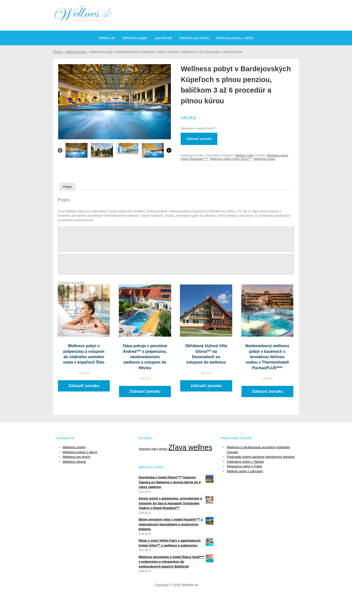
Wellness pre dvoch (194, 38)
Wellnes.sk (106, 38)
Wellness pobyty (134, 38)
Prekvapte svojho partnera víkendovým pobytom (261, 457)
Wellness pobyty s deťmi (235, 38)
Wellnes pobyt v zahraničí (245, 471)
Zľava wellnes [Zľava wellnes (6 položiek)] (190, 447)
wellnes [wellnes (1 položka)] (163, 448)
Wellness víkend (74, 461)
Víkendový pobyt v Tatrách (245, 461)
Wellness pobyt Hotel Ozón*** (231, 159)
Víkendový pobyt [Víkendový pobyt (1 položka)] (148, 448)
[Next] (168, 151)
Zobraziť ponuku (199, 139)
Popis (67, 187)
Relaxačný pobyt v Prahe (244, 466)
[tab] (67, 186)
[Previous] (60, 151)
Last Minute (163, 38)
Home (57, 52)
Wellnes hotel (76, 52)
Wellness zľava (264, 159)
